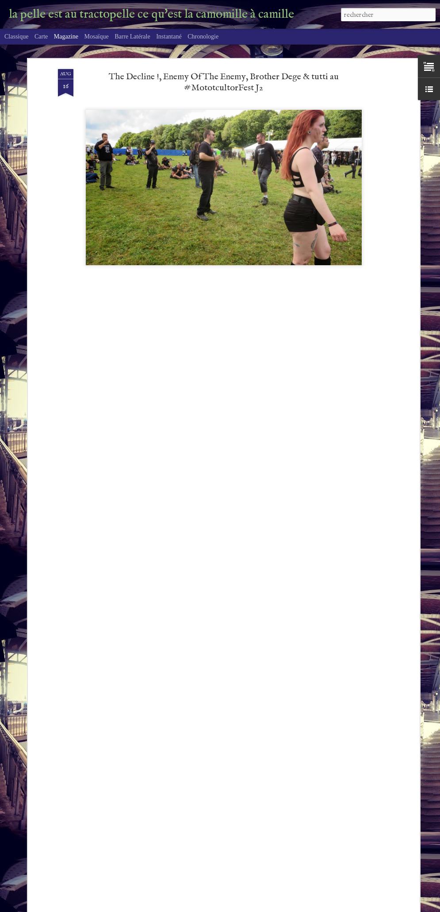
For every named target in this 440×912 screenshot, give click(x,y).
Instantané (169, 36)
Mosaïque (96, 36)
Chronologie (202, 36)
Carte (41, 36)
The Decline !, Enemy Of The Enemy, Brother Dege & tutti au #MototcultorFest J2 (224, 82)
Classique (16, 36)
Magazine (66, 36)
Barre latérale (132, 36)
